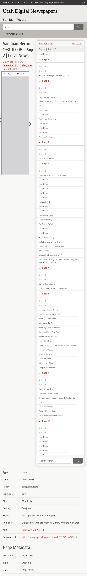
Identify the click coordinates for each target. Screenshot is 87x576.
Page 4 (45, 80)
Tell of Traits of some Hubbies (51, 415)
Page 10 (46, 421)
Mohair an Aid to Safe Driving (50, 242)
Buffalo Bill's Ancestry (47, 318)
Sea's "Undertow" (46, 354)
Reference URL (10, 65)
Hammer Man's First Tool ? (49, 332)
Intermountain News (47, 97)
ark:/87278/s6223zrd (33, 529)
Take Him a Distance (47, 341)
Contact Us (27, 2)
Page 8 (45, 293)
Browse (15, 2)
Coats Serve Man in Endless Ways (52, 175)
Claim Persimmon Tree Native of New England (57, 345)
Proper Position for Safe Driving (51, 246)
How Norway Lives (46, 389)
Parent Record (10, 68)
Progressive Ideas (46, 215)
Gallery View (26, 65)
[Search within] (54, 461)
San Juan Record (15, 19)
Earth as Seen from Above (49, 314)
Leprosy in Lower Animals (49, 310)
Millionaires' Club (46, 363)
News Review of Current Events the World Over (58, 101)
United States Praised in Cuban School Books (57, 398)
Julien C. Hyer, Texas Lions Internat (53, 288)
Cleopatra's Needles (47, 367)
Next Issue (77, 43)
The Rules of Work (46, 224)
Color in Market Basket (48, 411)
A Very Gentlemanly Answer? (50, 255)
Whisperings (44, 250)
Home (6, 2)
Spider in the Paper (46, 219)
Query (41, 402)
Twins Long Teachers (47, 119)
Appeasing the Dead (47, 323)
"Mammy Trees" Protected (49, 327)
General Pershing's (46, 158)
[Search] (38, 27)
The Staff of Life (45, 202)
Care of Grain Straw (47, 284)
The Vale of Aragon (46, 350)
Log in (83, 2)
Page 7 (45, 267)
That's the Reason (46, 406)
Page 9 (45, 372)
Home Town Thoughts (47, 237)
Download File (10, 61)
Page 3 (45, 59)
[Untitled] (42, 71)
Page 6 (45, 163)
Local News (43, 54)
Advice (41, 106)
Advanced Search (14, 33)
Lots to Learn (44, 110)
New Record (43, 123)
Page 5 (45, 142)
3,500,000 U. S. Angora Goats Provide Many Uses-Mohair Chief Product (59, 261)
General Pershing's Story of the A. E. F (54, 75)
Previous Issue (45, 43)
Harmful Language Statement (49, 2)
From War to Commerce (48, 393)
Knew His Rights (45, 358)
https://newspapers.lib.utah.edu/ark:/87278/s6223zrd (49, 537)
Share (23, 61)
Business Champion (47, 137)
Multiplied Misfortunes (48, 336)
